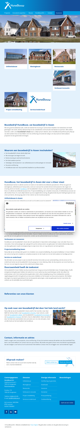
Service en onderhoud (29, 399)
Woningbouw (27, 385)
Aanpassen (40, 228)
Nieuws (31, 13)
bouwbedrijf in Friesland (14, 317)
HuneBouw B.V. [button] (40, 13)
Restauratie (26, 388)
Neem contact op (51, 362)
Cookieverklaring (46, 399)
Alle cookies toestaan (63, 228)
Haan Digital (34, 425)
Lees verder (15, 59)
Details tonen (67, 223)
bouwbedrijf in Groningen (42, 315)
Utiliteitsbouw (27, 381)
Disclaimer (44, 392)
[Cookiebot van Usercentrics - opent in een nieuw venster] (67, 203)
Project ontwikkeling (29, 395)
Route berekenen (9, 386)
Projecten (7, 13)
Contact (50, 13)
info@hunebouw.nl (14, 398)
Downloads (44, 385)
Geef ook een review (67, 403)
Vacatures (59, 13)
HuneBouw (23, 189)
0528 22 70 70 (14, 396)
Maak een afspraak (65, 362)
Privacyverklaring (46, 395)
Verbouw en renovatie (29, 392)
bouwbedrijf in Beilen (16, 315)
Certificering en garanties (48, 381)
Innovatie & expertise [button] (19, 13)
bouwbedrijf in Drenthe (29, 313)
